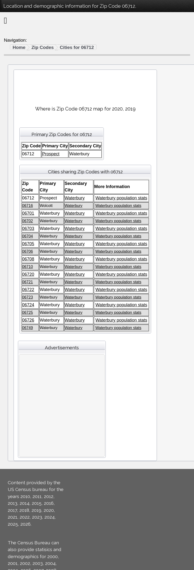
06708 (28, 259)
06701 (28, 213)
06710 (27, 267)
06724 (28, 304)
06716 (27, 206)
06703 (28, 228)
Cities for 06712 (77, 47)
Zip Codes (43, 47)
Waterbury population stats (121, 198)
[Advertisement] (85, 86)
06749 (27, 328)
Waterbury (75, 198)
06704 (27, 236)
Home (19, 47)
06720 (28, 274)
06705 (28, 243)
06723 (27, 297)
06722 (28, 289)
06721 (27, 282)
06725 (27, 312)
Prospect (50, 153)
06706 (27, 251)
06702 (27, 221)
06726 (28, 320)
